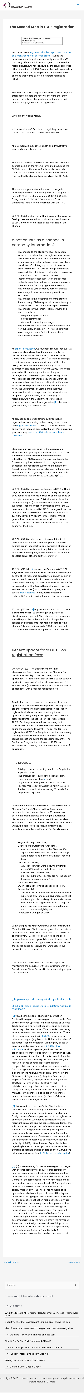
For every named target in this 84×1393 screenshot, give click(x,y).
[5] (44, 780)
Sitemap (51, 1383)
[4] (32, 610)
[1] (55, 403)
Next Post (75, 1263)
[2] (60, 477)
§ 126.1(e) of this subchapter (54, 1154)
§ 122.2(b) (46, 1037)
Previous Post (11, 1263)
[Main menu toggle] (78, 6)
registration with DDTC (28, 426)
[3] (32, 570)
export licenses (27, 594)
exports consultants (25, 349)
